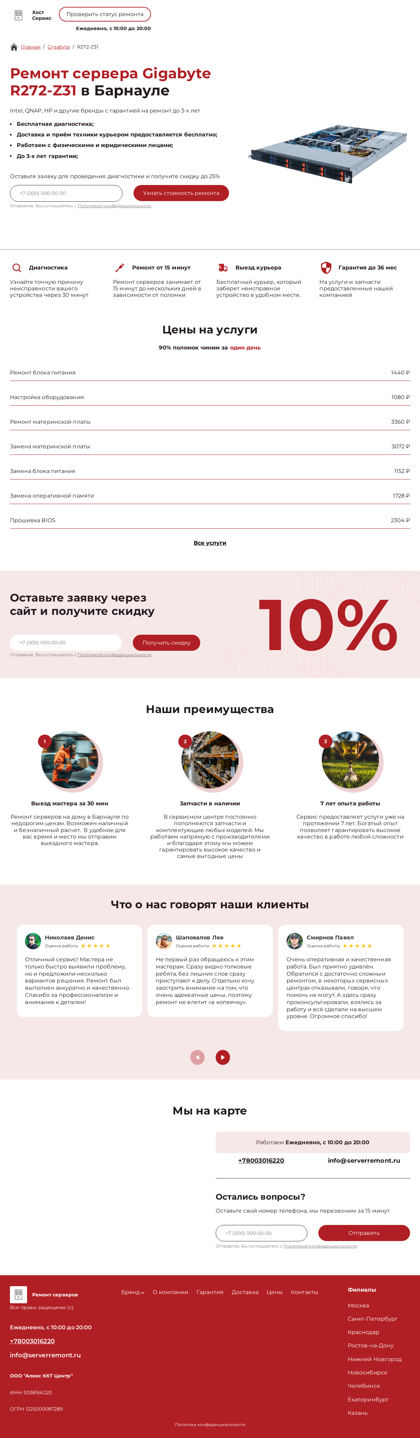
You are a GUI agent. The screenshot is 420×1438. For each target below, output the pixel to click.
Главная (31, 47)
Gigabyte (59, 47)
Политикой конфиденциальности (114, 205)
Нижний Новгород (375, 1359)
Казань (358, 1413)
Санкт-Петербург (373, 1319)
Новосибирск (367, 1372)
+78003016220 (187, 10)
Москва (358, 1305)
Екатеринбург (368, 1399)
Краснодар (363, 1332)
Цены (208, 27)
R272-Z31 (87, 47)
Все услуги (210, 543)
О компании (174, 27)
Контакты (235, 27)
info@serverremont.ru (364, 1160)
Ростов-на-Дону (371, 1345)
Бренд (137, 27)
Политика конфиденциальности (210, 1424)
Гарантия (210, 1292)
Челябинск (364, 1386)
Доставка (245, 1292)
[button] (223, 1057)
